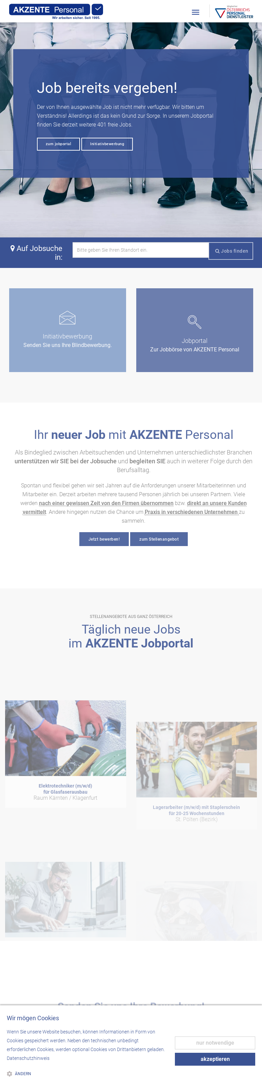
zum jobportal (59, 144)
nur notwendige (215, 1043)
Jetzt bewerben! (104, 539)
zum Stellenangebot (159, 539)
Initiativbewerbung (107, 144)
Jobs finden (231, 251)
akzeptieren (215, 1059)
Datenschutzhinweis (28, 1058)
